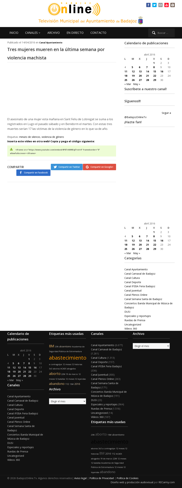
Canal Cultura (132, 278)
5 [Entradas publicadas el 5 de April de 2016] (132, 67)
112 (67, 384)
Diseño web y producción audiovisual (132, 482)
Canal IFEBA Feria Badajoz (139, 286)
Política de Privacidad (101, 478)
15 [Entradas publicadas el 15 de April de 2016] (154, 71)
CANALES (31, 33)
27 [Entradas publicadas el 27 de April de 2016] (140, 80)
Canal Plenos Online (135, 294)
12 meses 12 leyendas (76, 379)
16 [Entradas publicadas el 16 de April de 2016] (161, 71)
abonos (56, 368)
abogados (71, 368)
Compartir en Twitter (66, 166)
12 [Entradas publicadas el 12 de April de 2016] (133, 71)
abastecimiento (67, 357)
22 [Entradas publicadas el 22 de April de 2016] (154, 75)
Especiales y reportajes (137, 316)
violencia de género (53, 137)
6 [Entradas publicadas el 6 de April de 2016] (139, 67)
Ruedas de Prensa (134, 320)
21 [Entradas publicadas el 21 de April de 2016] (147, 75)
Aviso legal (80, 478)
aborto (55, 373)
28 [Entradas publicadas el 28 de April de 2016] (147, 80)
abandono (57, 383)
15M (72, 384)
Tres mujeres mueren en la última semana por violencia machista (59, 52)
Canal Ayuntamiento (50, 42)
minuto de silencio (29, 137)
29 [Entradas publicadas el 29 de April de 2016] (154, 80)
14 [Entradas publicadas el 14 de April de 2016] (147, 71)
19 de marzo (72, 374)
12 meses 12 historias (72, 364)
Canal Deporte (132, 282)
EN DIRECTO (75, 33)
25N (56, 346)
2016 (77, 384)
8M (51, 346)
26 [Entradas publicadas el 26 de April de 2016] (133, 80)
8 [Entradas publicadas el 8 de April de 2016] (154, 67)
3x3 (50, 368)
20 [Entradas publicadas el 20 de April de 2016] (140, 75)
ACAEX (63, 368)
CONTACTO (98, 33)
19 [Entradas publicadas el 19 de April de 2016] (133, 75)
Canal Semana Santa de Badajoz (143, 299)
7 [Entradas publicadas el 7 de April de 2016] (147, 67)
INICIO (13, 33)
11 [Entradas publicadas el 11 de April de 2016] (125, 71)
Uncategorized (132, 324)
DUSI (127, 311)
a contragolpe (55, 364)
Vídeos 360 (130, 328)
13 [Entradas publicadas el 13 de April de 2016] (140, 71)
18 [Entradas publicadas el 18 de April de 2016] (125, 75)
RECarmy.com (167, 482)
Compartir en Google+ (101, 166)
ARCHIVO (53, 33)
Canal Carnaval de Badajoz (139, 273)
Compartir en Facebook (101, 173)
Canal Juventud (132, 290)
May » (136, 84)
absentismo (65, 346)
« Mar (127, 84)
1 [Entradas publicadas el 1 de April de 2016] (154, 63)
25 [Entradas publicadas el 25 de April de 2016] (125, 80)
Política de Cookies (127, 478)
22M (63, 374)
